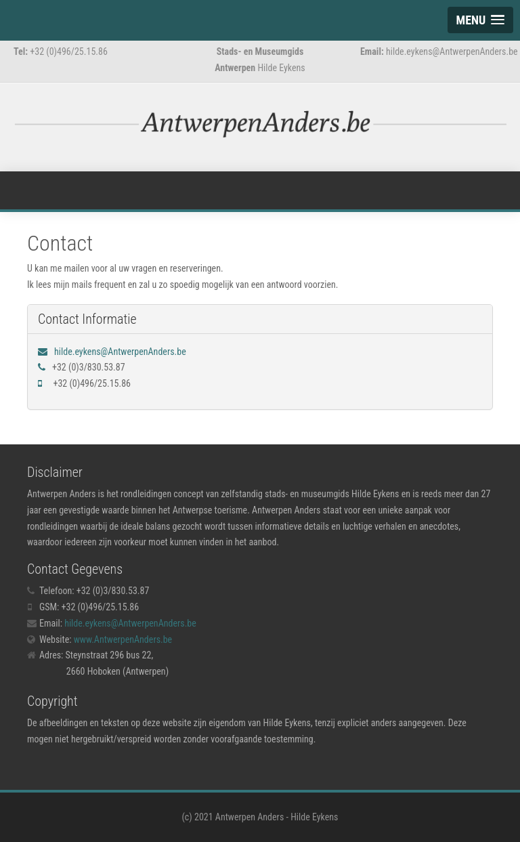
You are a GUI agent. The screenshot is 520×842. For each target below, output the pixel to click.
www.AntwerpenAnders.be (123, 639)
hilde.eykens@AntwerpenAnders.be (120, 351)
